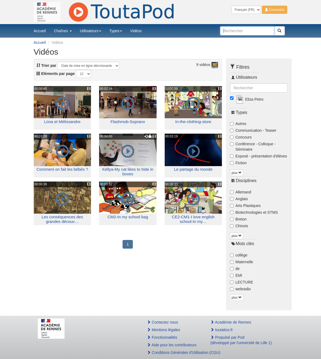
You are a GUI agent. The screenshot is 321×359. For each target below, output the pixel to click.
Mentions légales (163, 330)
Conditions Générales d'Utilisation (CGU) (173, 352)
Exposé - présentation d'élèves (258, 156)
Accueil (40, 31)
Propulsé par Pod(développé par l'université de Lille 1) (241, 340)
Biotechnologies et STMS (254, 212)
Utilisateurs (90, 31)
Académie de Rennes (230, 322)
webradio (240, 289)
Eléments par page (55, 73)
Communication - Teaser (253, 130)
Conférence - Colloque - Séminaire (253, 146)
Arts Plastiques (245, 205)
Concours (241, 137)
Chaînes (63, 31)
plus (237, 173)
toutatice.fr (221, 330)
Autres (238, 123)
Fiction (238, 163)
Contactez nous (162, 322)
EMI (236, 275)
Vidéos (136, 31)
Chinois (239, 226)
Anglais (239, 199)
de (235, 268)
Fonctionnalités (162, 337)
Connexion (275, 10)
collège (238, 255)
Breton (238, 219)
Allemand (240, 192)
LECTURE (241, 282)
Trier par (46, 65)
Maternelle (241, 262)
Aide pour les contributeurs (172, 345)
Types (115, 31)
